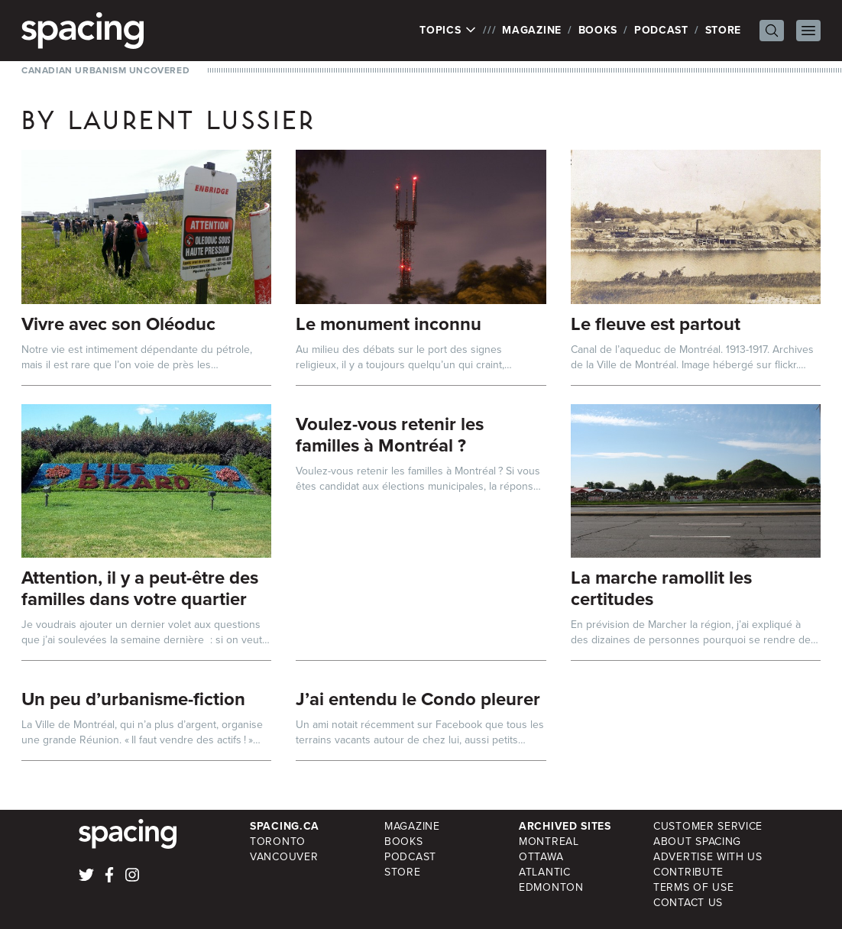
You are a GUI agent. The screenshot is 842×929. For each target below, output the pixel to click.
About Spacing (697, 842)
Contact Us (688, 903)
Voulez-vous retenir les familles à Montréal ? (390, 434)
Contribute (688, 872)
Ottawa (541, 857)
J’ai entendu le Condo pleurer (418, 699)
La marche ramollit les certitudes (661, 588)
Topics (448, 30)
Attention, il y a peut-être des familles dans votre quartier (139, 588)
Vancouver (284, 857)
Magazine (532, 30)
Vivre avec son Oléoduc (118, 324)
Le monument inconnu (388, 324)
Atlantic (545, 872)
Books (598, 30)
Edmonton (551, 887)
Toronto (278, 842)
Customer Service (708, 826)
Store (723, 30)
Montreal (549, 842)
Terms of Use (693, 887)
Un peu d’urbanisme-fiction (133, 699)
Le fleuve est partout (655, 324)
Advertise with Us (708, 857)
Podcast (661, 30)
